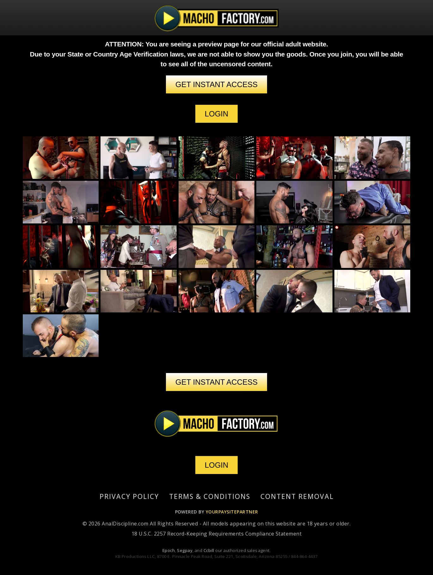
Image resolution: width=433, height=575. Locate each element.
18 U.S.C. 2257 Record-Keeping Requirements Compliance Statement (216, 533)
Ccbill (209, 550)
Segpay (184, 550)
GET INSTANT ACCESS (216, 84)
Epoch (168, 550)
